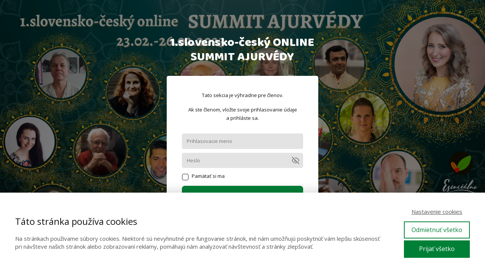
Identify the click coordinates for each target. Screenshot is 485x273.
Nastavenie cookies (436, 211)
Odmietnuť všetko (436, 230)
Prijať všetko (437, 249)
